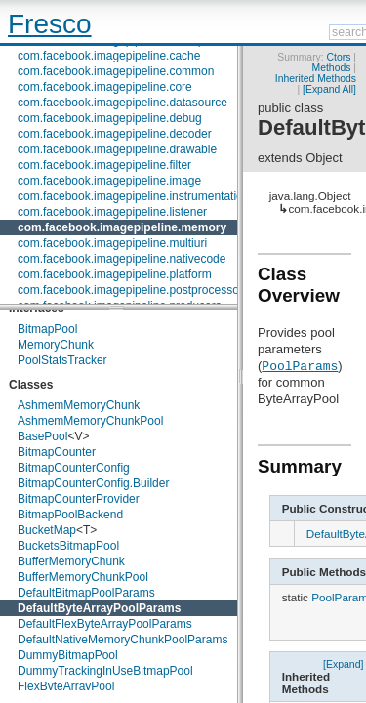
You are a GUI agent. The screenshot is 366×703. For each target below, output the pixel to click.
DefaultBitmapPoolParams (86, 593)
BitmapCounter (57, 452)
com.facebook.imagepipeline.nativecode (121, 259)
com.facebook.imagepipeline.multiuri (112, 243)
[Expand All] (329, 89)
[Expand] (343, 663)
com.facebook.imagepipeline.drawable (117, 149)
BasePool (42, 436)
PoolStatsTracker (62, 360)
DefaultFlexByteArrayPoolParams (105, 624)
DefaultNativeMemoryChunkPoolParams (122, 639)
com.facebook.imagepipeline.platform (115, 274)
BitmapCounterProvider (79, 499)
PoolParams (300, 365)
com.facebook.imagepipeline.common (116, 71)
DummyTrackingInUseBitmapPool (105, 671)
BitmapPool (47, 329)
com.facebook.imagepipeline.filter (104, 165)
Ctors (339, 57)
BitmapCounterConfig (74, 468)
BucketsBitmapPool (68, 546)
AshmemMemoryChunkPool (90, 421)
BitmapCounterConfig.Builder (93, 483)
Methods (331, 67)
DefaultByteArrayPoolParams (99, 608)
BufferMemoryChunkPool (83, 577)
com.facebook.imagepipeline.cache (109, 55)
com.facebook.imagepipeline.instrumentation (133, 196)
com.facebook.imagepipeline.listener (112, 212)
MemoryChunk (56, 345)
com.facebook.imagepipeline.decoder (115, 134)
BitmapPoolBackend (70, 514)
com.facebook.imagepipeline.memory (122, 227)
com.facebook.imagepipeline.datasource (122, 102)
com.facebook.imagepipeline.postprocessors (133, 290)
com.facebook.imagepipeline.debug (110, 118)
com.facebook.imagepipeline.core (105, 87)
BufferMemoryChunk (71, 561)
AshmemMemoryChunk (79, 405)
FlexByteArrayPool (66, 686)
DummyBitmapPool (68, 655)
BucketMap (47, 530)
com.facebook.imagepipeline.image (109, 180)
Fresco (50, 24)
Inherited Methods (315, 78)
